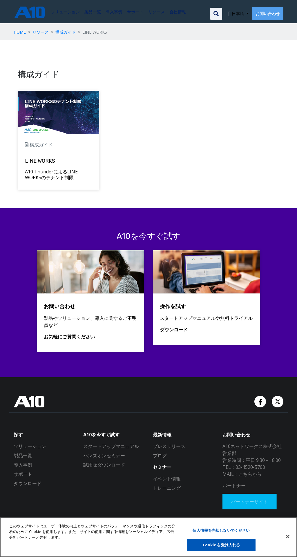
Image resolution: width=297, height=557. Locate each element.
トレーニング (167, 488)
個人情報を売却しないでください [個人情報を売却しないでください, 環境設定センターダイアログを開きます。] (221, 530)
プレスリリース (169, 446)
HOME (20, 32)
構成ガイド (65, 32)
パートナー (234, 485)
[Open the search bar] (216, 14)
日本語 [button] (238, 13)
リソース (40, 32)
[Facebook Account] (260, 401)
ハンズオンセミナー (104, 455)
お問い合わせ (268, 13)
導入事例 (23, 465)
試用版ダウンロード (104, 465)
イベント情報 (167, 479)
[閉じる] (287, 536)
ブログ (160, 455)
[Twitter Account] (277, 401)
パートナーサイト (250, 502)
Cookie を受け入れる (221, 544)
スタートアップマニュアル (111, 446)
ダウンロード (27, 483)
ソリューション (30, 446)
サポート (23, 474)
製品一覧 (23, 455)
